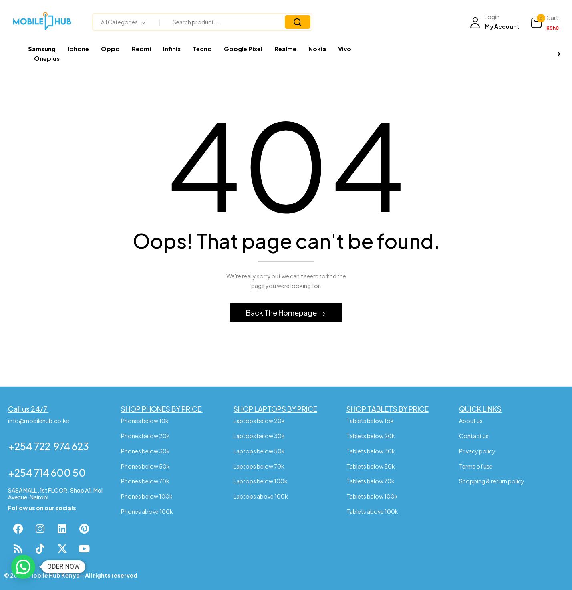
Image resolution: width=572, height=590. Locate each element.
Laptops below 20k (259, 420)
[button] (545, 22)
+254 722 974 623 (48, 446)
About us (471, 420)
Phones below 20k (145, 435)
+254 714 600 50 (47, 473)
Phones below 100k (147, 496)
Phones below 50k (145, 466)
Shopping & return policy (491, 481)
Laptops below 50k (259, 451)
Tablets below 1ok (370, 420)
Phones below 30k (145, 451)
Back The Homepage (282, 312)
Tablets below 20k (370, 435)
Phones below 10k (145, 420)
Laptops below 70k (259, 466)
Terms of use (476, 466)
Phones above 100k (147, 511)
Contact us (474, 435)
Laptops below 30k (259, 435)
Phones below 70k (145, 481)
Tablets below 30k (370, 451)
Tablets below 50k (370, 466)
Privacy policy (477, 451)
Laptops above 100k (261, 496)
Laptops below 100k (261, 481)
